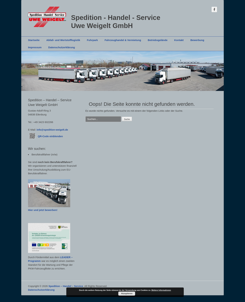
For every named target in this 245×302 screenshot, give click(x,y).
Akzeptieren (126, 293)
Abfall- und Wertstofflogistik (63, 40)
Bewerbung (197, 40)
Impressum (35, 47)
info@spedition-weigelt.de (52, 129)
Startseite (33, 40)
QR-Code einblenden (50, 136)
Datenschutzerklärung (61, 47)
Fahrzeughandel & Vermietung (123, 40)
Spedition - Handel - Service (115, 17)
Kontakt (179, 40)
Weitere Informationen (161, 290)
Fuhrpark (92, 40)
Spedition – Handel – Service (65, 286)
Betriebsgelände (158, 40)
